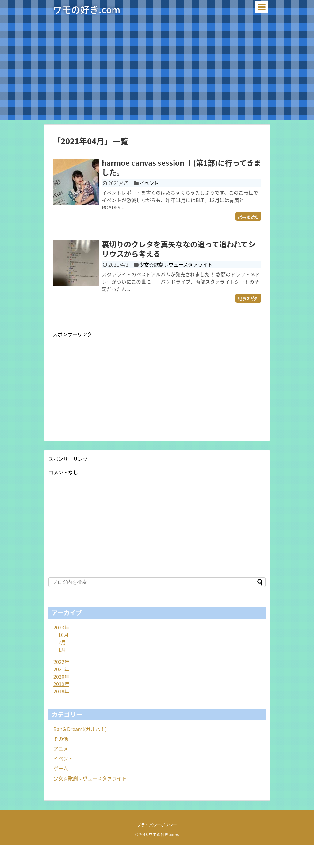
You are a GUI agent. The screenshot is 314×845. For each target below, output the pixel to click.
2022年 (61, 661)
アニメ (60, 748)
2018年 (61, 691)
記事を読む (248, 216)
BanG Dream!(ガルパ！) (80, 729)
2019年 (61, 683)
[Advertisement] (157, 77)
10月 (63, 634)
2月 (62, 642)
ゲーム (60, 768)
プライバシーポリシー (157, 824)
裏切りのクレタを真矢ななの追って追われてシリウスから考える (178, 249)
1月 (62, 649)
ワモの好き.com (86, 9)
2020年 (61, 676)
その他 (60, 738)
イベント (149, 183)
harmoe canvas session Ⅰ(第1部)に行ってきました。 (181, 167)
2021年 (61, 669)
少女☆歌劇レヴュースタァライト (176, 264)
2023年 (61, 627)
